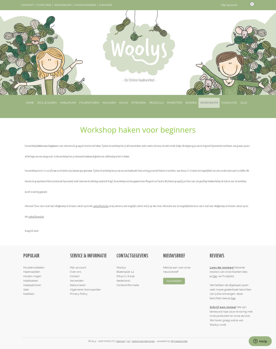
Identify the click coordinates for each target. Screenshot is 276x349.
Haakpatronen (32, 285)
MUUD (123, 102)
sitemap (120, 341)
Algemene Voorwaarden (85, 289)
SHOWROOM (62, 5)
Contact (74, 276)
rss (128, 341)
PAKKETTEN (174, 102)
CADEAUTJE (229, 102)
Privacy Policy (78, 293)
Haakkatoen (30, 280)
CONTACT (27, 5)
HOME (30, 102)
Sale (26, 289)
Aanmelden (174, 280)
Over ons (75, 271)
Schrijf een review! (223, 307)
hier (214, 276)
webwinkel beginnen (143, 341)
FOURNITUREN (89, 102)
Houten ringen (32, 276)
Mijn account (232, 5)
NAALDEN (109, 102)
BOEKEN (191, 102)
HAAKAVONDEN (85, 5)
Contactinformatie (128, 285)
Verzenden (77, 280)
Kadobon (29, 293)
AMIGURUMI (68, 102)
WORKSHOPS (209, 102)
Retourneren (78, 285)
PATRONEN (138, 102)
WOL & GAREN (47, 102)
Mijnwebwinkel (179, 341)
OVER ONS (44, 5)
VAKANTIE (105, 5)
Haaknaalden (31, 271)
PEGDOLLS (156, 102)
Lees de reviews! (222, 267)
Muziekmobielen (33, 267)
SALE (243, 102)
